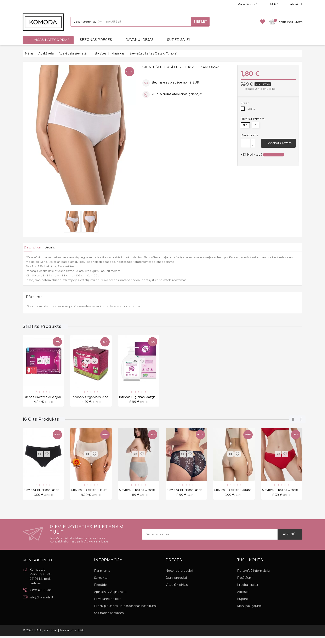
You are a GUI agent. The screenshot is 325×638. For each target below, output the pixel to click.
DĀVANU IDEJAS (139, 40)
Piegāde (100, 587)
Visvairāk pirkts (177, 587)
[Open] (29, 39)
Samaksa (101, 580)
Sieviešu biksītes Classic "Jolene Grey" (147, 491)
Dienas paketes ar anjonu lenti (48, 397)
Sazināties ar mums (109, 615)
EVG (81, 632)
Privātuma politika (107, 601)
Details (55, 247)
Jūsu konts (250, 562)
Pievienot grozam (278, 143)
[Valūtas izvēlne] (267, 4)
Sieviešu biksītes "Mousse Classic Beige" (244, 491)
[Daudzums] (246, 143)
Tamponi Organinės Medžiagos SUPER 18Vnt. (105, 397)
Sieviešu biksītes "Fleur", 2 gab (94, 491)
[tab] (34, 247)
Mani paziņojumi (249, 608)
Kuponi (242, 601)
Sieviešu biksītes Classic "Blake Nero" (51, 491)
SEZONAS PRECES (96, 40)
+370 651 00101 (40, 592)
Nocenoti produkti (179, 573)
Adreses (243, 594)
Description (34, 247)
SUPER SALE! (178, 40)
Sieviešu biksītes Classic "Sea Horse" (194, 491)
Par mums (102, 573)
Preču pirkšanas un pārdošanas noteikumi (125, 608)
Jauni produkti (176, 580)
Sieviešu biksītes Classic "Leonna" (287, 491)
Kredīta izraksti (248, 587)
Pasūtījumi (245, 580)
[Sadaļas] (86, 21)
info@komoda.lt (41, 599)
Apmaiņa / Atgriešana (110, 594)
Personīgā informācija (253, 573)
